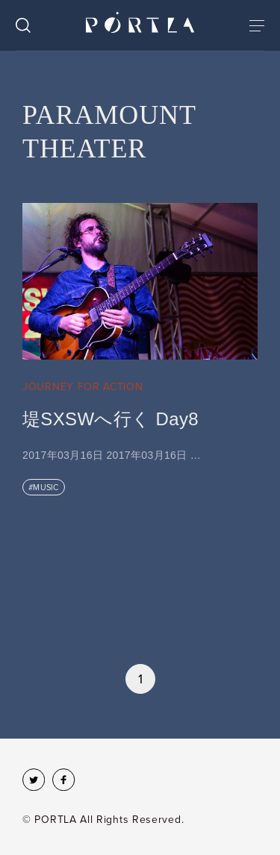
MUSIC (45, 487)
